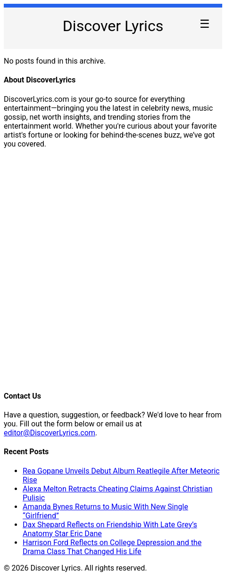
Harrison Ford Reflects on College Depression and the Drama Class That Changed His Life (112, 547)
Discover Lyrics (113, 26)
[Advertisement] (113, 269)
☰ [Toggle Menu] (205, 23)
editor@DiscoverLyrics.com (49, 432)
